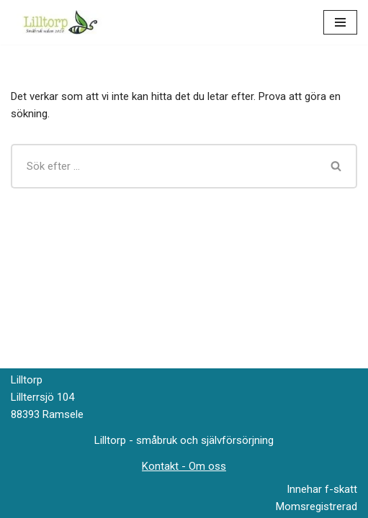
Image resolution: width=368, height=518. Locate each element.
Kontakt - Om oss (184, 466)
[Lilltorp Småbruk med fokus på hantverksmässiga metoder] (63, 22)
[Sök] (163, 166)
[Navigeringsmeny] (340, 22)
